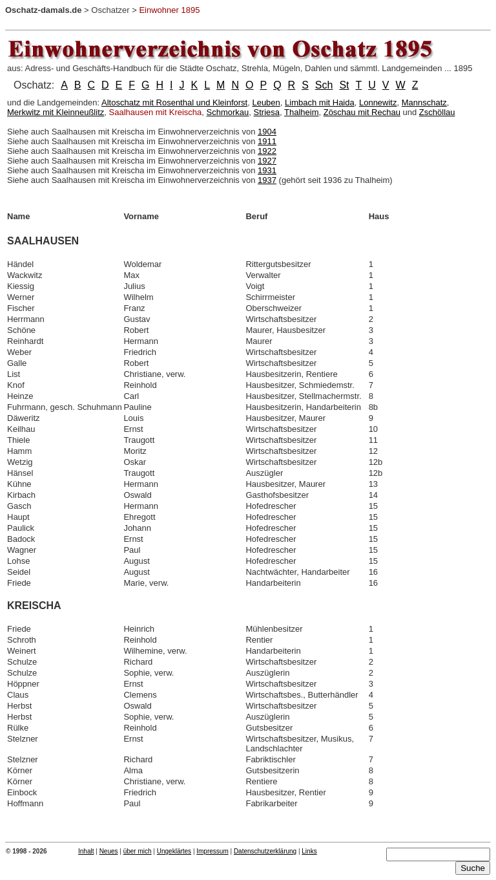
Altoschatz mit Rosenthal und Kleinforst (174, 102)
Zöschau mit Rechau (362, 112)
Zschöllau (437, 112)
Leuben (266, 102)
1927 (267, 161)
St (344, 85)
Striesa (267, 112)
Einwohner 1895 (169, 10)
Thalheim (301, 112)
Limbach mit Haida (320, 102)
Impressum (212, 851)
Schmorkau (228, 112)
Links (309, 851)
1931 (267, 170)
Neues (108, 851)
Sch (324, 85)
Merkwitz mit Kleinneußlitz (55, 112)
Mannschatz (424, 102)
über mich (137, 851)
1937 (267, 180)
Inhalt (86, 851)
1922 (267, 151)
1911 (267, 141)
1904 (267, 131)
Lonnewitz (378, 102)
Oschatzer (110, 10)
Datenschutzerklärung (265, 851)
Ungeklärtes (174, 851)
